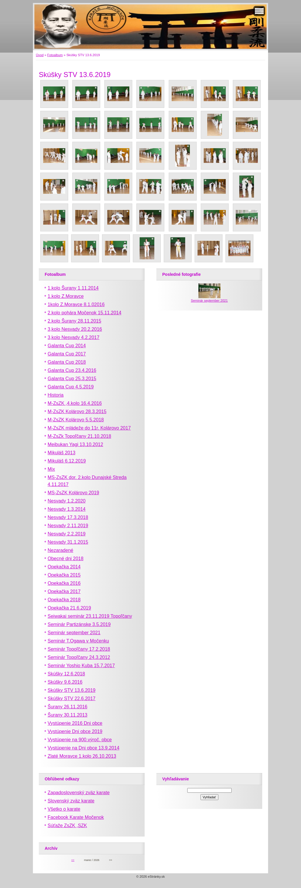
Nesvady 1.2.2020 (67, 500)
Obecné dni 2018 (65, 558)
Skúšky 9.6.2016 (65, 682)
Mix (51, 469)
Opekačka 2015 (64, 574)
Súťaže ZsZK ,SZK (67, 825)
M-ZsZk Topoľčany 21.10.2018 (79, 436)
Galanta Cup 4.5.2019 (71, 386)
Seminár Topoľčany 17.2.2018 (79, 649)
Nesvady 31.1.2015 (68, 542)
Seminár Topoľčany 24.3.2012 (79, 657)
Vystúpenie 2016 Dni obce (75, 723)
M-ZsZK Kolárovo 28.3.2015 (77, 411)
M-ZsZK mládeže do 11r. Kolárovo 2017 (89, 427)
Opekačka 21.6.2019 (69, 607)
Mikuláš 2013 (61, 452)
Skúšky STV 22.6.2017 (72, 698)
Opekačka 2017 (64, 591)
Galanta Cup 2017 (67, 353)
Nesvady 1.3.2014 (67, 509)
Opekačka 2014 (64, 566)
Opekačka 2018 (64, 599)
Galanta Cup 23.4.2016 (72, 370)
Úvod (40, 55)
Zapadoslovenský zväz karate (79, 792)
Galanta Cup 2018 (67, 362)
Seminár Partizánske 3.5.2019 (79, 624)
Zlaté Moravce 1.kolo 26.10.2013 (82, 756)
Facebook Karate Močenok (76, 817)
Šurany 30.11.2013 (67, 714)
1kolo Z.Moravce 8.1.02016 (76, 304)
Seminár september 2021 (74, 632)
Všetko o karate (64, 809)
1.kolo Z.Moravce (66, 296)
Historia (55, 395)
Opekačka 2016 (64, 583)
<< (72, 860)
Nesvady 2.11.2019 (68, 525)
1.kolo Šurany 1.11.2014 (73, 288)
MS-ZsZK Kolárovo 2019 (73, 492)
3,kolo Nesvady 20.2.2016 (75, 329)
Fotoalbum (55, 55)
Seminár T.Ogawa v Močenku (78, 640)
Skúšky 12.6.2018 (66, 673)
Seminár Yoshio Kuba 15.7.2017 (81, 665)
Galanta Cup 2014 (67, 345)
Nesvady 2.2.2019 (67, 533)
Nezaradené (60, 550)
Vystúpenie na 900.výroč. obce (80, 739)
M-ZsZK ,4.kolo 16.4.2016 (75, 403)
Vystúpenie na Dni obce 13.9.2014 (83, 747)
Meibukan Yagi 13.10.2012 (75, 444)
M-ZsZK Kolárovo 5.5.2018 (76, 419)
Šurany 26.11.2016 (67, 706)
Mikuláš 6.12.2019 (67, 460)
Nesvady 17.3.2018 (68, 517)
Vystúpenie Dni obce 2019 (75, 731)
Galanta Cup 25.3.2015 (72, 378)
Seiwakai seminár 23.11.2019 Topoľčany (90, 616)
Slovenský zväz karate (71, 800)
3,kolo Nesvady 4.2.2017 (73, 337)
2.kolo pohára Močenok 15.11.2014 (84, 312)
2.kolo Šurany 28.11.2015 (74, 320)
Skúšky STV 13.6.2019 (72, 690)
